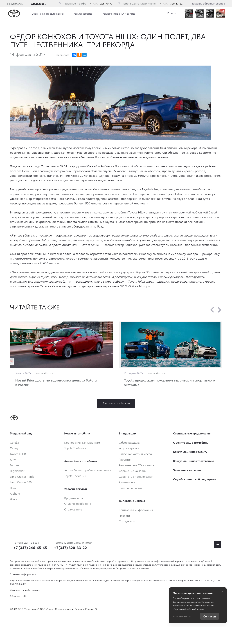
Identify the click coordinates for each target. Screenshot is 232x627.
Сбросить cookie (18, 595)
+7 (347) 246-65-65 (30, 547)
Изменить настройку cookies (25, 589)
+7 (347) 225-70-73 (101, 3)
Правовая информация (23, 574)
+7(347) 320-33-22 (70, 547)
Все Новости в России (116, 403)
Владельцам (38, 3)
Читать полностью (182, 616)
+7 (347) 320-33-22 (171, 3)
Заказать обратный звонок (208, 3)
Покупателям (15, 3)
